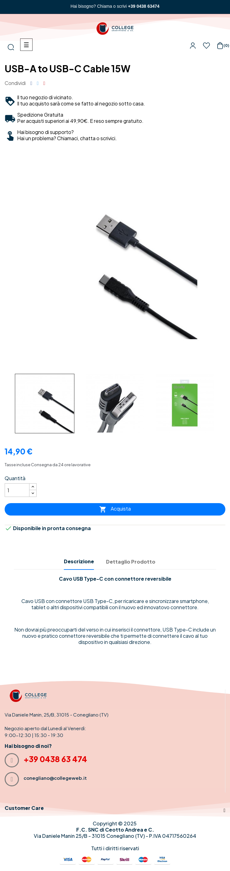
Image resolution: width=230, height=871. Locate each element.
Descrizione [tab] (79, 561)
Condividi (31, 83)
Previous (6, 403)
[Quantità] (17, 490)
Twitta (38, 83)
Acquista (115, 509)
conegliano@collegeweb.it (55, 778)
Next (221, 403)
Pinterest (44, 83)
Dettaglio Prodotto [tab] (130, 561)
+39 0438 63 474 (55, 759)
